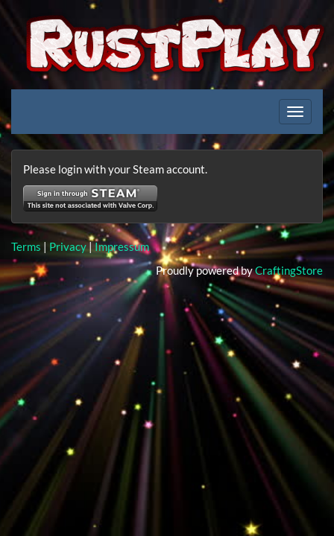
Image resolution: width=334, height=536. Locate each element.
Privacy (67, 246)
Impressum (122, 246)
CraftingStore (289, 270)
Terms (26, 246)
